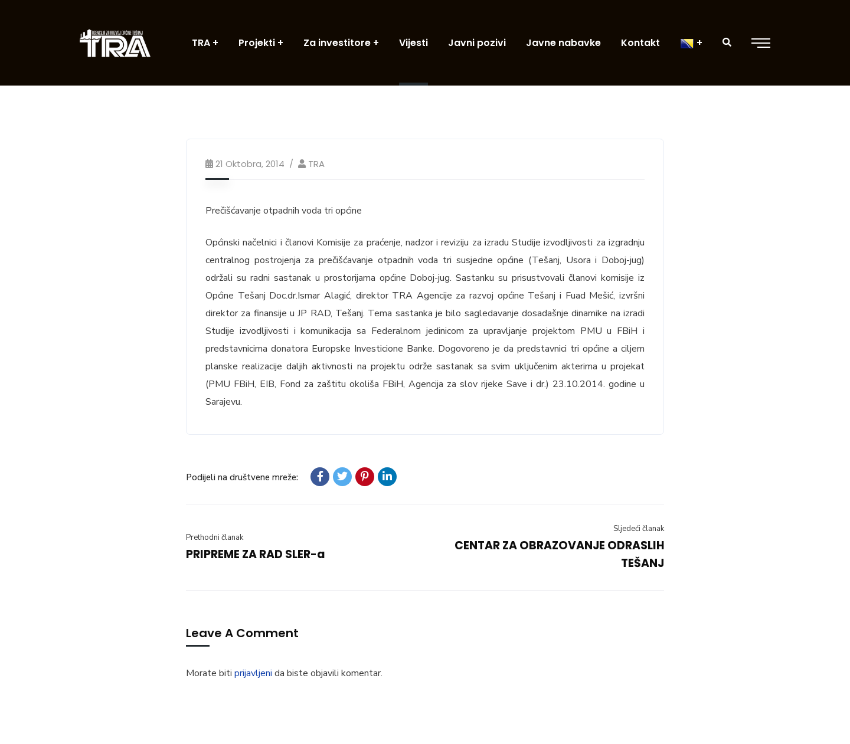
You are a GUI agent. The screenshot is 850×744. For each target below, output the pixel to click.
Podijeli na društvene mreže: (242, 477)
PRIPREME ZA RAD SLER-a (255, 554)
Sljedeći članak (638, 528)
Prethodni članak (214, 537)
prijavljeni (253, 673)
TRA (316, 164)
